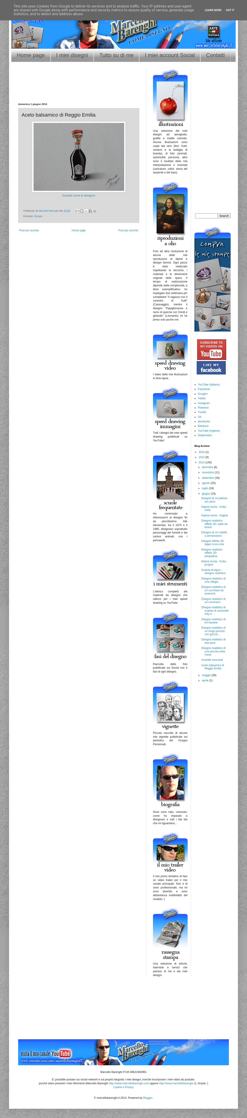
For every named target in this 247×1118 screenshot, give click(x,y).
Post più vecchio (128, 230)
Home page (31, 55)
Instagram (204, 403)
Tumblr (202, 412)
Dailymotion (205, 435)
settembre (208, 477)
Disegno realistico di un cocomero (213, 600)
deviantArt (204, 421)
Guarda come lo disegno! (78, 195)
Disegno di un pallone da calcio (214, 500)
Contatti (215, 55)
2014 (202, 462)
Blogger (147, 1097)
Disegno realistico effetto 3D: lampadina (212, 553)
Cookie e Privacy (123, 1087)
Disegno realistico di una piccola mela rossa (213, 651)
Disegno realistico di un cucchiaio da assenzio (213, 590)
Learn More (213, 10)
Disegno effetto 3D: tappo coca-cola (213, 542)
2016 (202, 452)
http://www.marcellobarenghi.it (177, 1083)
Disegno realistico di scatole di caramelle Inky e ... (215, 610)
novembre (208, 472)
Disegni (38, 216)
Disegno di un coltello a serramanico (214, 534)
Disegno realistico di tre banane (213, 621)
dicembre (208, 467)
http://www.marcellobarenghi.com (129, 1083)
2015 (202, 457)
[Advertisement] (78, 88)
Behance (203, 426)
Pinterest (203, 407)
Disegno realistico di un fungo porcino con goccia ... (213, 631)
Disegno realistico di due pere (213, 641)
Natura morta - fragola (214, 515)
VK (199, 417)
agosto (206, 483)
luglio (205, 488)
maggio (207, 675)
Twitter (202, 398)
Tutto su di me (116, 55)
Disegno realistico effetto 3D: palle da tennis (214, 524)
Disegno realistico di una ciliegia (213, 580)
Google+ (203, 393)
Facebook (204, 389)
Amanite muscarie (212, 659)
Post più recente (29, 230)
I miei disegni (72, 55)
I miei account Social (170, 55)
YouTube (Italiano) (209, 384)
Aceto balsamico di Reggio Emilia (212, 667)
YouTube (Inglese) (209, 430)
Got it (230, 10)
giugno (206, 493)
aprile (205, 680)
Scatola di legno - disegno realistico (213, 571)
